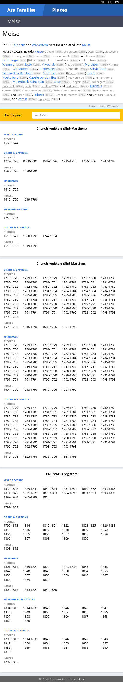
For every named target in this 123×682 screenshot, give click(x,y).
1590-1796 (11, 171)
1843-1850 (50, 589)
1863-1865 (108, 488)
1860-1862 (88, 488)
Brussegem (18, 56)
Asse (57, 81)
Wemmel (8, 64)
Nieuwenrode (75, 77)
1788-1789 (30, 304)
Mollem (46, 86)
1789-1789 (69, 304)
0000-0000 (30, 161)
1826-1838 (108, 525)
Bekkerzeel (72, 86)
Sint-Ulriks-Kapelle (104, 94)
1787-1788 (30, 299)
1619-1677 (11, 236)
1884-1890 (69, 493)
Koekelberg (10, 77)
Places (59, 10)
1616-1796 (30, 327)
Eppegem (44, 99)
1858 (84, 534)
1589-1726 (50, 161)
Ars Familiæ (21, 10)
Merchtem (92, 64)
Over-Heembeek (32, 90)
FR (110, 2)
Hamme (113, 64)
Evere (91, 73)
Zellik (28, 86)
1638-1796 (50, 456)
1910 (46, 497)
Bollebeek (8, 86)
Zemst (22, 99)
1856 (46, 534)
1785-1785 (11, 295)
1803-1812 (11, 548)
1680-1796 (30, 236)
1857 (65, 534)
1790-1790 (30, 308)
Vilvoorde (48, 64)
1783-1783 (88, 286)
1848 (65, 530)
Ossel (91, 51)
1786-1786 (88, 295)
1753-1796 (11, 217)
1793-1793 (108, 312)
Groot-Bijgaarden (67, 94)
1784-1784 (50, 291)
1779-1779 (11, 278)
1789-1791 (88, 304)
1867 (26, 538)
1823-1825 (88, 525)
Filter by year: (12, 115)
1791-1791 (11, 312)
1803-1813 (11, 589)
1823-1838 (69, 566)
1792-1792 (69, 312)
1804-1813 (11, 608)
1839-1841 (30, 488)
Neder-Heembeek (103, 90)
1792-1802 (11, 507)
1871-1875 (11, 493)
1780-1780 (88, 278)
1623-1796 (30, 456)
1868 (46, 538)
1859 (104, 534)
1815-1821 (50, 525)
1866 (7, 538)
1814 (26, 525)
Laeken (7, 90)
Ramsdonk (105, 77)
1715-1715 (69, 161)
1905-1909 (30, 497)
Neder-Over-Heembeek (67, 90)
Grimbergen (10, 60)
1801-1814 (11, 566)
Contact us (77, 679)
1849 (84, 530)
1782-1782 (11, 286)
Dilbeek (39, 94)
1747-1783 (108, 161)
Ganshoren (21, 69)
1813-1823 (30, 589)
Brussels (96, 86)
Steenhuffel (72, 69)
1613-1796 (30, 389)
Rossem (90, 56)
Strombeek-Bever (58, 60)
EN (117, 2)
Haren (20, 94)
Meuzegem (111, 51)
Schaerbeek (98, 69)
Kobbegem (98, 82)
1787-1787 (50, 299)
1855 (26, 534)
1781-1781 (50, 282)
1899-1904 (11, 497)
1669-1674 (11, 143)
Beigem (32, 60)
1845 (7, 530)
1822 (65, 525)
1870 (84, 538)
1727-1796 (11, 161)
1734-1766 (88, 161)
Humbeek (90, 60)
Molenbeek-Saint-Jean (28, 81)
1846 (26, 530)
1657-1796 (69, 327)
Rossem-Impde (61, 56)
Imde (39, 56)
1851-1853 (69, 488)
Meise (86, 45)
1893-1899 (108, 493)
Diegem (71, 73)
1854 (7, 534)
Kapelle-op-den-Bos (42, 77)
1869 (65, 538)
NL (103, 2)
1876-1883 (50, 493)
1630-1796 (50, 327)
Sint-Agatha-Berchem (17, 73)
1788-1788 (108, 299)
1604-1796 (11, 389)
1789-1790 (50, 304)
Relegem (76, 82)
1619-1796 (11, 199)
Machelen (50, 73)
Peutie (70, 64)
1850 (104, 530)
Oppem (19, 45)
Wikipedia (113, 106)
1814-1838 (30, 608)
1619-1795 (11, 189)
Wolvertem (40, 45)
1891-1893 (88, 493)
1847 (46, 530)
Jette (28, 64)
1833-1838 (11, 488)
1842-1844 (50, 488)
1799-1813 (11, 525)
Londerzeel (47, 69)
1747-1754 (50, 236)
